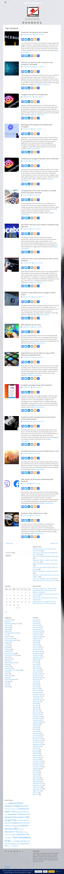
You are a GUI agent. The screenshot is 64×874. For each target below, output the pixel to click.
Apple (6, 631)
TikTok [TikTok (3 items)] (12, 841)
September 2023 (37, 657)
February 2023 (37, 670)
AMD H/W (7, 627)
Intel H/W (7, 651)
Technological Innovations (12, 670)
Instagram (8, 650)
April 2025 (36, 623)
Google (7, 642)
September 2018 (37, 767)
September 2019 (37, 744)
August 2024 (36, 638)
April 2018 (36, 776)
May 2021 (35, 707)
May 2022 (35, 685)
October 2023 (37, 655)
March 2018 (36, 778)
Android (7, 629)
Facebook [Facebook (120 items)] (14, 814)
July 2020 (35, 726)
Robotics (7, 666)
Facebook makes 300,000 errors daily (34, 513)
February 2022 (37, 690)
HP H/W (7, 644)
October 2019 (37, 742)
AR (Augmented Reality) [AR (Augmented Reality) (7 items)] (22, 811)
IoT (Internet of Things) (11, 655)
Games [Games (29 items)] (26, 814)
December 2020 (37, 716)
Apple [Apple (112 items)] (9, 811)
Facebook (7, 637)
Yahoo (6, 685)
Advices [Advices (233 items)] (15, 803)
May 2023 (35, 664)
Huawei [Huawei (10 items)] (25, 820)
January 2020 (36, 737)
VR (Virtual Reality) (10, 679)
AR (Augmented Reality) (11, 633)
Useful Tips (8, 676)
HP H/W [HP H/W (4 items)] (19, 820)
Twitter (7, 674)
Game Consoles (9, 638)
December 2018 (37, 761)
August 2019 (36, 746)
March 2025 (36, 625)
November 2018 (37, 763)
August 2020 (36, 724)
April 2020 (36, 731)
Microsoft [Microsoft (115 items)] (11, 831)
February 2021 (37, 713)
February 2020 (37, 735)
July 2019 (35, 748)
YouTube (7, 687)
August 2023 (36, 659)
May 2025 (35, 622)
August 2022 (36, 679)
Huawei (7, 646)
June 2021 (35, 705)
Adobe (6, 622)
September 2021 (37, 700)
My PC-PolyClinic (33, 3)
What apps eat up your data (31, 325)
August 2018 (36, 768)
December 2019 (37, 739)
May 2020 (35, 729)
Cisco (6, 635)
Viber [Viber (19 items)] (27, 841)
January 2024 (36, 650)
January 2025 (36, 629)
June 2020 (35, 728)
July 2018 (35, 770)
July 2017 (35, 793)
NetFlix (7, 664)
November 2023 (37, 653)
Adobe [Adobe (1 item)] (6, 803)
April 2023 (36, 666)
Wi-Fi (6, 683)
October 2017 (37, 787)
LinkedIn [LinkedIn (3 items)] (21, 829)
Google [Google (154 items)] (10, 820)
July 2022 (35, 681)
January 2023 (36, 672)
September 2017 (37, 789)
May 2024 (35, 642)
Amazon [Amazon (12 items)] (8, 809)
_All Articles (8, 620)
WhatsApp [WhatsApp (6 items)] (22, 844)
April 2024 (36, 644)
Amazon (7, 625)
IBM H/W (7, 648)
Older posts (9, 543)
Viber (6, 677)
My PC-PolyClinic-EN (10, 663)
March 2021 (36, 711)
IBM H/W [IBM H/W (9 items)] (8, 823)
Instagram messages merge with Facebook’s (36, 385)
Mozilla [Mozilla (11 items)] (21, 832)
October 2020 (37, 720)
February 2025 (37, 627)
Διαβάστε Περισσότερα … (43, 84)
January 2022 (36, 692)
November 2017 (37, 785)
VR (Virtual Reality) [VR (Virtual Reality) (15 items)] (11, 844)
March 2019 (36, 755)
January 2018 (36, 781)
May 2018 (35, 774)
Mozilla (7, 661)
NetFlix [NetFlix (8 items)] (15, 834)
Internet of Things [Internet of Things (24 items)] (12, 826)
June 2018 (35, 772)
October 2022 (37, 676)
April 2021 (36, 709)
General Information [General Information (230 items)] (17, 817)
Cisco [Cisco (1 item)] (6, 814)
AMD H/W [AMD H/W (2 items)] (15, 809)
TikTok (6, 672)
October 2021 (37, 698)
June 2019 (35, 750)
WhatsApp (8, 681)
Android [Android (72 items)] (24, 809)
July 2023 (35, 661)
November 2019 (37, 741)
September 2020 (37, 722)
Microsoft (7, 659)
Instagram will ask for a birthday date (34, 95)
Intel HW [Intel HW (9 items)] (26, 823)
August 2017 (36, 791)
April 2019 (36, 754)
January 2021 (36, 715)
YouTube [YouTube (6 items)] (15, 846)
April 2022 (36, 687)
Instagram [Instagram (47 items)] (17, 823)
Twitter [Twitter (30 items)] (19, 841)
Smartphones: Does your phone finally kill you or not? (40, 451)
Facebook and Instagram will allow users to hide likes (40, 159)
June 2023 (35, 663)
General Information (11, 640)
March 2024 (36, 646)
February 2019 (37, 757)
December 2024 (37, 631)
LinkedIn (7, 657)
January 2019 (36, 759)
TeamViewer (8, 668)
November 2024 (37, 633)
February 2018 (37, 780)
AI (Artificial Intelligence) (12, 623)
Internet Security (9, 653)
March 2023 (36, 668)
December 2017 (37, 783)
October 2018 (37, 765)
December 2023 (37, 651)
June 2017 (35, 794)
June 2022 (35, 683)
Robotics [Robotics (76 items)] (23, 834)
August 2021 (36, 702)
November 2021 (37, 696)
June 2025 (35, 620)
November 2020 (37, 718)
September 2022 (37, 677)
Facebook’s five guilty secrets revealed (34, 32)
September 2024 (37, 637)
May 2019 (35, 752)
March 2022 (36, 689)
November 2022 (37, 674)
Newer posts (54, 543)
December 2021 (37, 694)
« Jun (6, 612)
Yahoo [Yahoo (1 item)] (9, 846)
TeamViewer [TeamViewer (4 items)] (9, 838)
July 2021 (35, 703)
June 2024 (35, 640)
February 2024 (37, 648)
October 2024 (37, 635)
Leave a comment (39, 34)
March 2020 (36, 733)
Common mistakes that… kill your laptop (45, 588)
